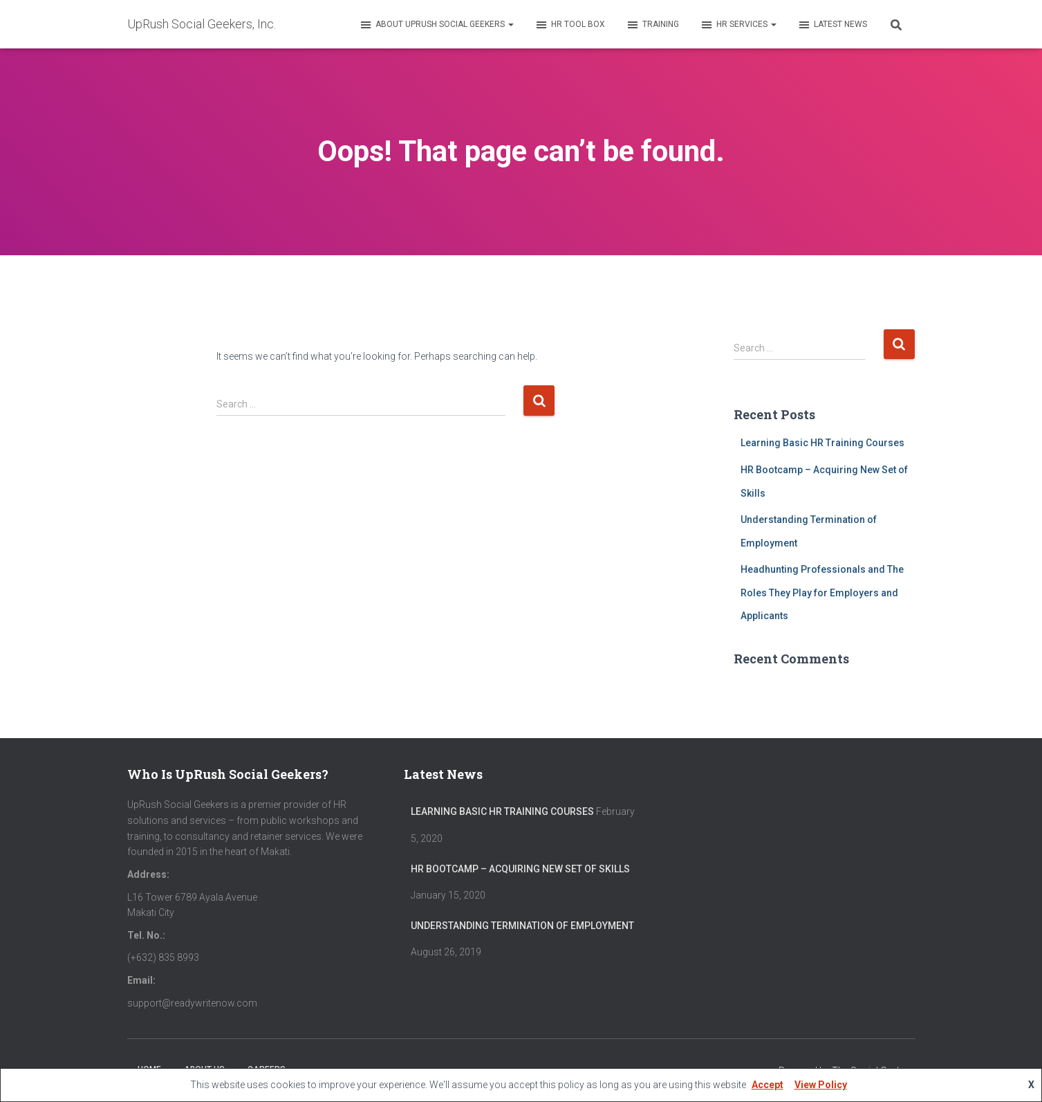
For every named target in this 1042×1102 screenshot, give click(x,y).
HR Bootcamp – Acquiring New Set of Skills (520, 868)
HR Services (738, 25)
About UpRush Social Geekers (436, 25)
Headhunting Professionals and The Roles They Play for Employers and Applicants (822, 592)
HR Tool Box (569, 25)
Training (652, 25)
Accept (767, 1084)
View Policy (820, 1084)
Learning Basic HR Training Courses (822, 442)
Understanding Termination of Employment (522, 925)
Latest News (832, 25)
